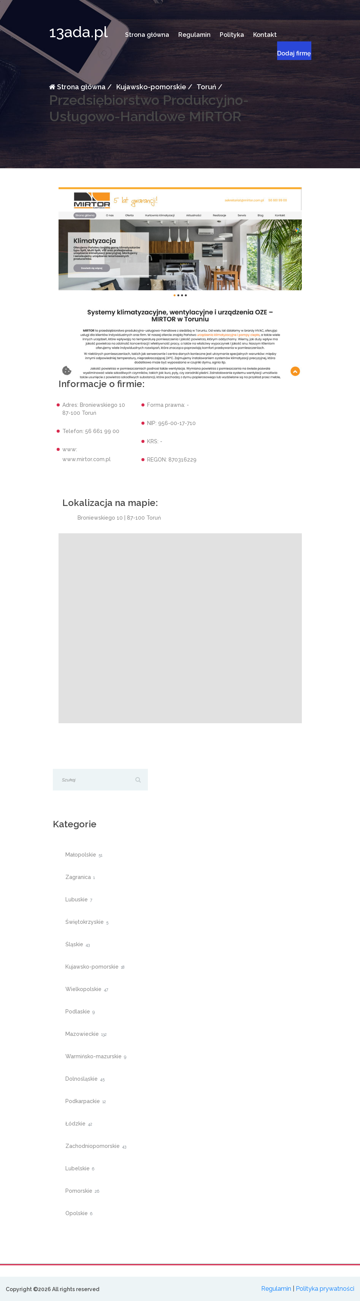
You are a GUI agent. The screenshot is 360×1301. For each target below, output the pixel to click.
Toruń (205, 87)
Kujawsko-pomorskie (150, 87)
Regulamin (194, 34)
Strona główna (147, 34)
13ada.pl (78, 32)
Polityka (232, 34)
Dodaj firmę (294, 53)
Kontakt (265, 34)
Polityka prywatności (325, 1288)
